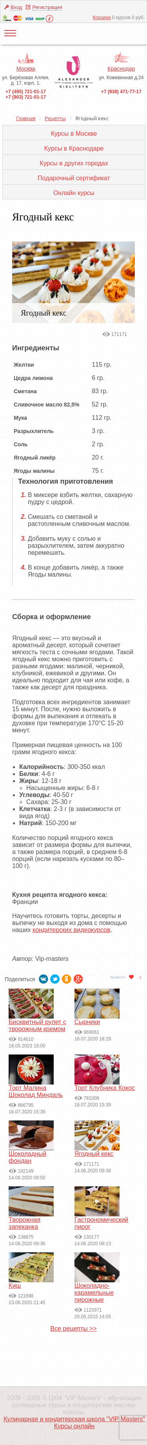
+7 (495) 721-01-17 (25, 91)
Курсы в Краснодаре (73, 148)
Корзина (102, 17)
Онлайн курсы (73, 193)
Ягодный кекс (94, 1153)
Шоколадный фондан (27, 1157)
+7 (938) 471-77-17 (121, 91)
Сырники (87, 1022)
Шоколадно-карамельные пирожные (94, 1292)
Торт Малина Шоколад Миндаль (36, 1091)
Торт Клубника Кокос (104, 1088)
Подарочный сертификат (74, 178)
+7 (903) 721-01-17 (25, 97)
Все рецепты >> (73, 1328)
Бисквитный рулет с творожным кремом (37, 1025)
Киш (15, 1285)
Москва (25, 69)
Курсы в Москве (74, 133)
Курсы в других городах (74, 163)
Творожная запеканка (24, 1223)
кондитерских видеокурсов (72, 930)
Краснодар (121, 69)
